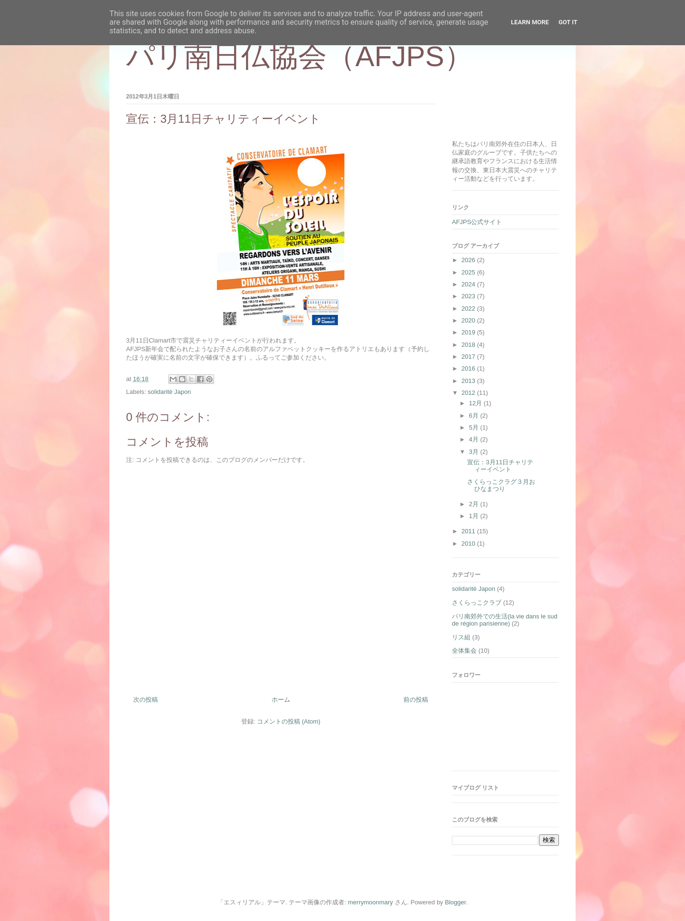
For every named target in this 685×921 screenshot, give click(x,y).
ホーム (281, 699)
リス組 (461, 637)
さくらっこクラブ (476, 602)
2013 (469, 380)
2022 (469, 308)
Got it (567, 22)
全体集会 (464, 650)
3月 (474, 451)
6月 (474, 415)
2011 (469, 531)
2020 (469, 320)
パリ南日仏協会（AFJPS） (299, 56)
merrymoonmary (370, 902)
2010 (469, 543)
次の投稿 (145, 699)
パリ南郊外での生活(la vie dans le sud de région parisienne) (505, 620)
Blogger (455, 902)
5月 (474, 427)
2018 (469, 344)
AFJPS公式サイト (477, 221)
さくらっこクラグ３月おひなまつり (501, 485)
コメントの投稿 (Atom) (289, 721)
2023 (469, 296)
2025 (469, 272)
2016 (469, 368)
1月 (474, 515)
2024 (469, 284)
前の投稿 (415, 699)
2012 (469, 392)
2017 (469, 356)
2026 (469, 260)
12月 (476, 403)
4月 (474, 439)
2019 (469, 332)
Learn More (530, 22)
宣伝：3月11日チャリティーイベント (500, 466)
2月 (474, 504)
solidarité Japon (169, 391)
